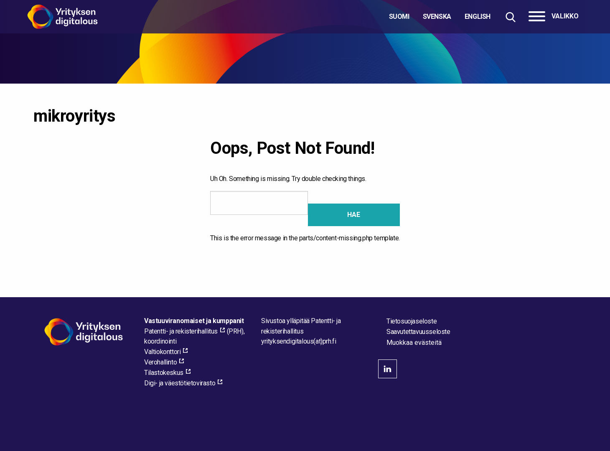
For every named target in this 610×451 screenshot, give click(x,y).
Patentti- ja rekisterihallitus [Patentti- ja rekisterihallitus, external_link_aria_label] (181, 331)
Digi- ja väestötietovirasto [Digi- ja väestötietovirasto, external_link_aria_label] (179, 383)
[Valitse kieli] (439, 16)
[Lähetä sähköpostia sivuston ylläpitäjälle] (298, 341)
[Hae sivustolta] (510, 17)
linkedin (387, 368)
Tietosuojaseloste (411, 321)
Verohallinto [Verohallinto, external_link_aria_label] (160, 362)
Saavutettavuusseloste (418, 332)
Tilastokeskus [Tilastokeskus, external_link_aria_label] (163, 373)
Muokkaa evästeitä (414, 342)
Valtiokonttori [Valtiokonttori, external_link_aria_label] (162, 352)
